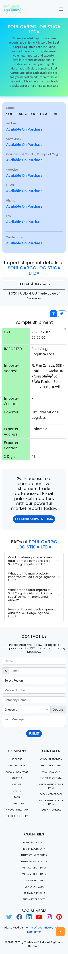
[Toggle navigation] (61, 9)
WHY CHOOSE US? (17, 765)
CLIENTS (17, 790)
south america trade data (51, 802)
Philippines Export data (34, 861)
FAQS (17, 797)
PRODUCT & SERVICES (17, 771)
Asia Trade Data (51, 771)
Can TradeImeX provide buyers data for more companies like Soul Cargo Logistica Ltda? (30, 560)
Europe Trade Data (51, 778)
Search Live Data (51, 810)
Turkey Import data (34, 842)
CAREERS (17, 778)
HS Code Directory (17, 816)
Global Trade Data (51, 759)
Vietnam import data (34, 867)
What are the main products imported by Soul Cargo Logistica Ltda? (31, 576)
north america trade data (51, 786)
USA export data (34, 886)
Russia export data (34, 899)
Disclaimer (34, 932)
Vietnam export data (34, 874)
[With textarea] (34, 721)
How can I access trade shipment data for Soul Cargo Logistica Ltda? (32, 612)
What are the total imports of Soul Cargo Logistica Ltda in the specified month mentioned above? (30, 595)
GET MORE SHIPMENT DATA (34, 519)
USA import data (34, 880)
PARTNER (17, 784)
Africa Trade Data (51, 765)
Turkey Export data (34, 848)
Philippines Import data (34, 855)
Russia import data (34, 893)
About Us (17, 759)
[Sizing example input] (34, 661)
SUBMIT (33, 733)
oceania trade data (51, 794)
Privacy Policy (52, 927)
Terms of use (33, 927)
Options (58, 710)
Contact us (17, 803)
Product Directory (17, 809)
